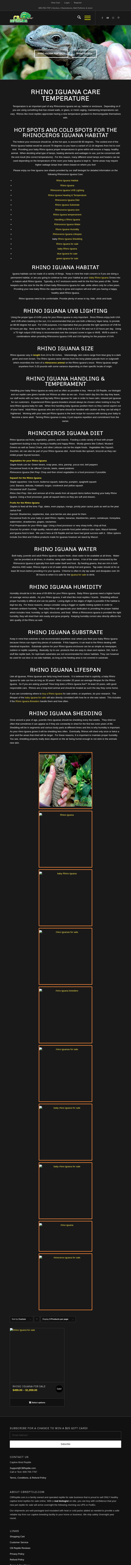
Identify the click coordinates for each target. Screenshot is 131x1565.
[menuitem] (55, 3)
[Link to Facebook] (102, 18)
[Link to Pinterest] (118, 18)
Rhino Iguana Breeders (27, 701)
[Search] (77, 18)
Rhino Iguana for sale (67, 244)
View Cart (55, 3)
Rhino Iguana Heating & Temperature (67, 195)
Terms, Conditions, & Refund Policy (28, 1477)
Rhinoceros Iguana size (67, 209)
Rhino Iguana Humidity (67, 229)
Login (67, 3)
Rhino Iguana (91, 53)
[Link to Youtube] (107, 18)
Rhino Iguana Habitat (67, 180)
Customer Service (19, 1542)
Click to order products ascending (37, 1320)
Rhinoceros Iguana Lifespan (67, 234)
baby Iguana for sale (35, 697)
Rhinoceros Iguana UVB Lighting (67, 190)
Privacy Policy (17, 1554)
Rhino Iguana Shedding (70, 239)
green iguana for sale (67, 258)
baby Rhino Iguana (67, 248)
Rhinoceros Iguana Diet (67, 200)
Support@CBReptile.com (23, 1468)
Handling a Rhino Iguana (67, 219)
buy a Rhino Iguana (52, 693)
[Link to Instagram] (113, 18)
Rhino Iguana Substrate (67, 204)
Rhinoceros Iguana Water (67, 224)
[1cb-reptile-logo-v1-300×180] (54, 18)
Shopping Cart (17, 1536)
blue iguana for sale (67, 253)
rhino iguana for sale (44, 53)
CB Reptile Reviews (20, 1548)
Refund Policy (17, 1559)
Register (78, 3)
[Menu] (86, 18)
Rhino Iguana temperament (67, 214)
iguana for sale (78, 574)
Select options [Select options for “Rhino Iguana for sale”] (37, 1402)
